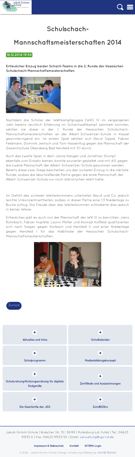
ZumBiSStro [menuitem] (100, 407)
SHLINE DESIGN (107, 453)
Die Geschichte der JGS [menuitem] (34, 407)
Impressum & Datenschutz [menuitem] (49, 446)
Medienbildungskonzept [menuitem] (100, 360)
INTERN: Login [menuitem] (93, 446)
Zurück (14, 305)
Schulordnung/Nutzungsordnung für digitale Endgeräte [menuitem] (35, 384)
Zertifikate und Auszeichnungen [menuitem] (100, 383)
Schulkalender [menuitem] (100, 340)
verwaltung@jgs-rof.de (97, 437)
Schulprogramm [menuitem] (34, 360)
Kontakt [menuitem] (74, 446)
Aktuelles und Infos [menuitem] (35, 340)
